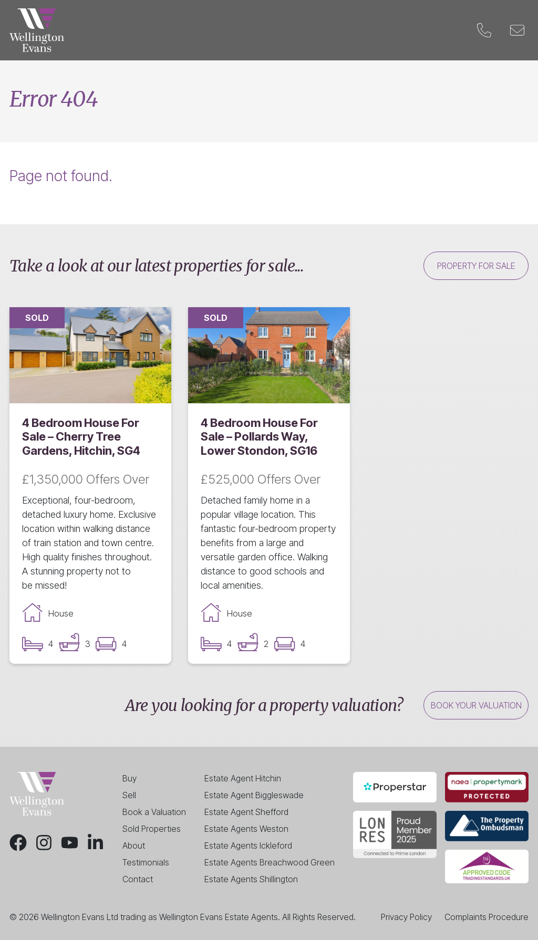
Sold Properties (151, 828)
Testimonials (145, 862)
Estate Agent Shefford (246, 812)
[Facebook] (18, 842)
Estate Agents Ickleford (248, 845)
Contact (437, 30)
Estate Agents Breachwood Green (269, 862)
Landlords (227, 30)
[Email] (517, 30)
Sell (174, 30)
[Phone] (484, 30)
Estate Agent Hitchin (242, 778)
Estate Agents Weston (246, 828)
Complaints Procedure (486, 917)
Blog (389, 30)
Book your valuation (476, 705)
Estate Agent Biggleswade (254, 795)
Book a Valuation (154, 812)
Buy (139, 30)
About (133, 845)
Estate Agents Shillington (251, 879)
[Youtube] (69, 842)
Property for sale (476, 265)
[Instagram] (44, 842)
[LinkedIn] (95, 842)
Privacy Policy (406, 917)
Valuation (291, 30)
